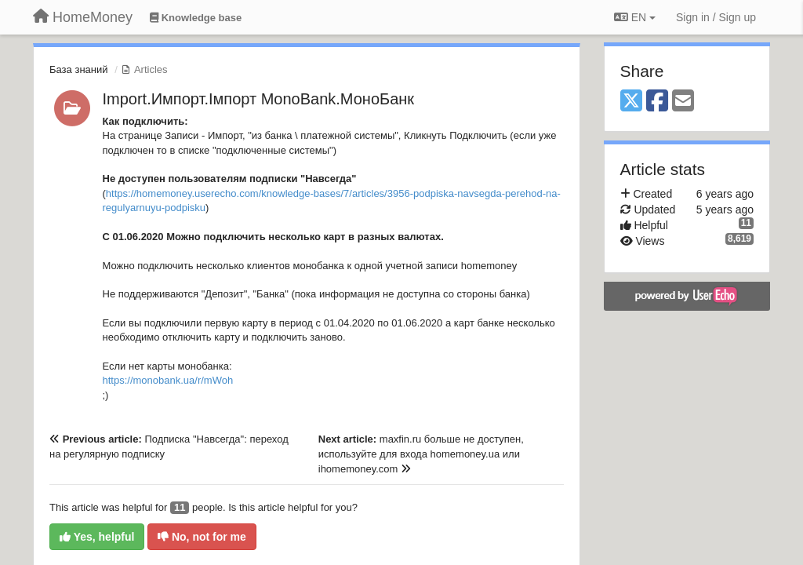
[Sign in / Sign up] (716, 17)
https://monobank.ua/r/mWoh (168, 380)
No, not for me (202, 536)
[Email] (683, 101)
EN (635, 17)
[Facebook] (657, 101)
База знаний (78, 69)
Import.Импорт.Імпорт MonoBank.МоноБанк (259, 99)
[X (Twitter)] (631, 101)
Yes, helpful (97, 536)
